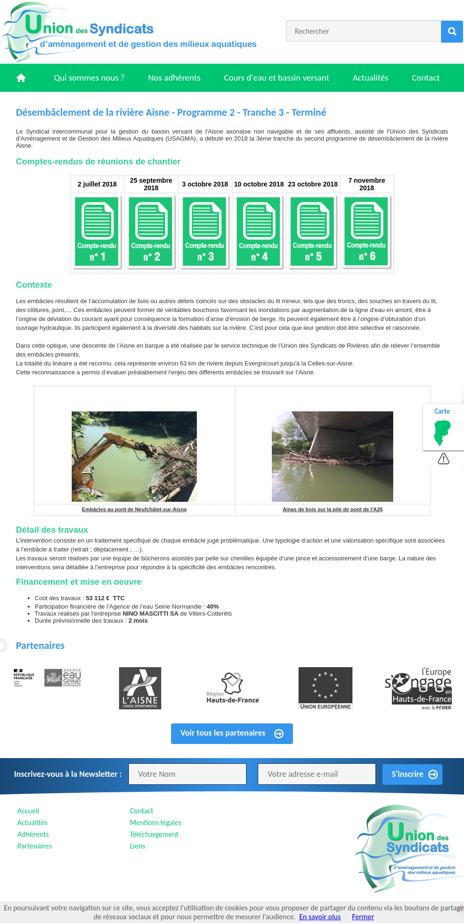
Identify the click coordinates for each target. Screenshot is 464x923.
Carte (442, 411)
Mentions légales (155, 822)
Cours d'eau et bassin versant (276, 77)
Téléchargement (154, 834)
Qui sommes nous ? (89, 77)
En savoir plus (320, 916)
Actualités (371, 77)
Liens (137, 845)
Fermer (363, 916)
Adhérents (33, 834)
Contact (426, 77)
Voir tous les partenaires (222, 733)
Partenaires (34, 845)
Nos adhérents (174, 77)
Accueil (28, 810)
